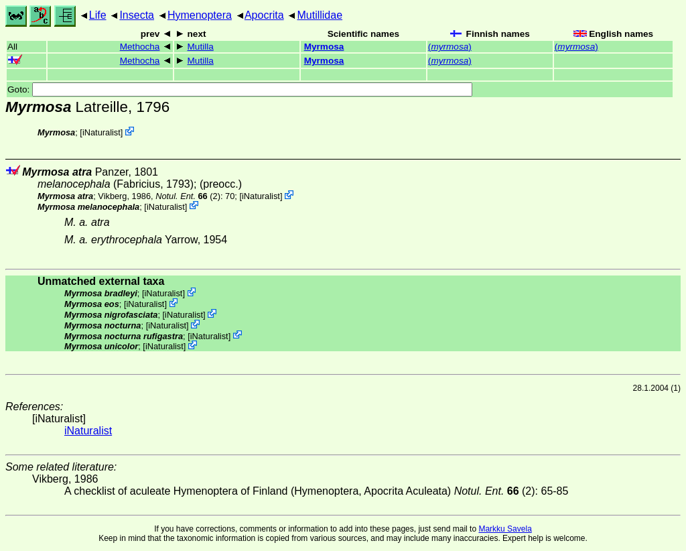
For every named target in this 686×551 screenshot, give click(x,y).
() (450, 47)
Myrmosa (324, 47)
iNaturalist (101, 132)
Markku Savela (504, 529)
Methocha (140, 47)
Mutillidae (319, 15)
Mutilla (201, 47)
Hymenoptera (199, 15)
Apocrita (264, 15)
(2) (187, 196)
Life (98, 15)
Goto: (239, 89)
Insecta (136, 15)
